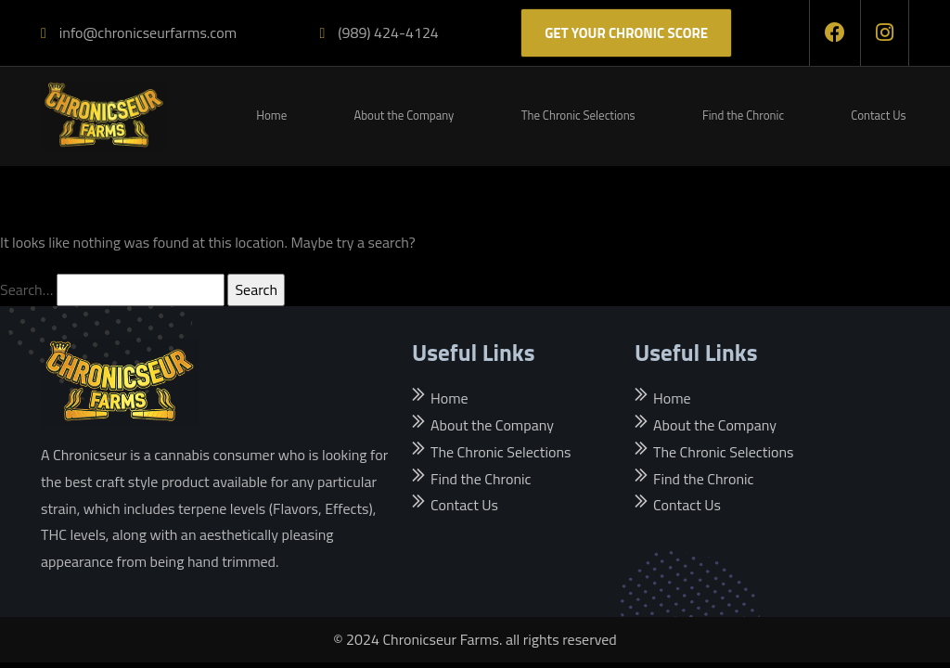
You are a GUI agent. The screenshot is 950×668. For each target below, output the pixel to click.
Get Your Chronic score (626, 33)
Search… (26, 289)
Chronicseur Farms (440, 639)
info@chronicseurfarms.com (139, 32)
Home (271, 115)
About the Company (403, 115)
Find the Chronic (743, 115)
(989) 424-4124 (378, 32)
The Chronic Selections (578, 115)
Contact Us (878, 115)
